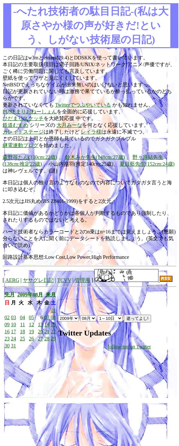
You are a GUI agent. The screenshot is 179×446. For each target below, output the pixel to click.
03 (13, 317)
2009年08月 (30, 294)
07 (46, 317)
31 (13, 345)
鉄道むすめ (15, 125)
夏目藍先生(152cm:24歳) (147, 164)
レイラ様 (91, 132)
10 (13, 324)
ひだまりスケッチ (23, 118)
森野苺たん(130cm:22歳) (30, 157)
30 (7, 345)
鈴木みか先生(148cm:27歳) (95, 157)
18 (22, 331)
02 (7, 317)
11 (22, 324)
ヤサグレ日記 (38, 280)
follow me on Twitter (129, 346)
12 (31, 324)
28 (46, 338)
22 (53, 331)
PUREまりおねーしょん (30, 111)
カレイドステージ (23, 132)
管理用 (82, 280)
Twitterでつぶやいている (83, 105)
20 (40, 331)
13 (40, 324)
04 (22, 317)
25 (22, 338)
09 (7, 324)
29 (53, 338)
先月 (9, 294)
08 (53, 317)
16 (7, 331)
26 (31, 338)
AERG (12, 280)
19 (31, 331)
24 (13, 338)
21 (46, 331)
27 (40, 338)
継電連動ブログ (20, 145)
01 (53, 310)
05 (31, 317)
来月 (51, 294)
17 (13, 331)
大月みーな (69, 125)
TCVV (64, 280)
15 (53, 324)
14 (46, 324)
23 (7, 338)
